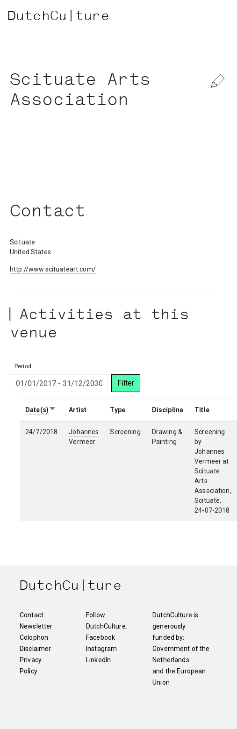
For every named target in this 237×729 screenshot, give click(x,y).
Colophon (34, 637)
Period (22, 366)
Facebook (100, 637)
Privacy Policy (31, 665)
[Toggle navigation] (212, 17)
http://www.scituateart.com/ (53, 269)
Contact (31, 615)
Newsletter (34, 626)
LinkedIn (98, 660)
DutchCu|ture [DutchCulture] (58, 17)
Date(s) (40, 410)
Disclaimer (34, 648)
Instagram (101, 648)
